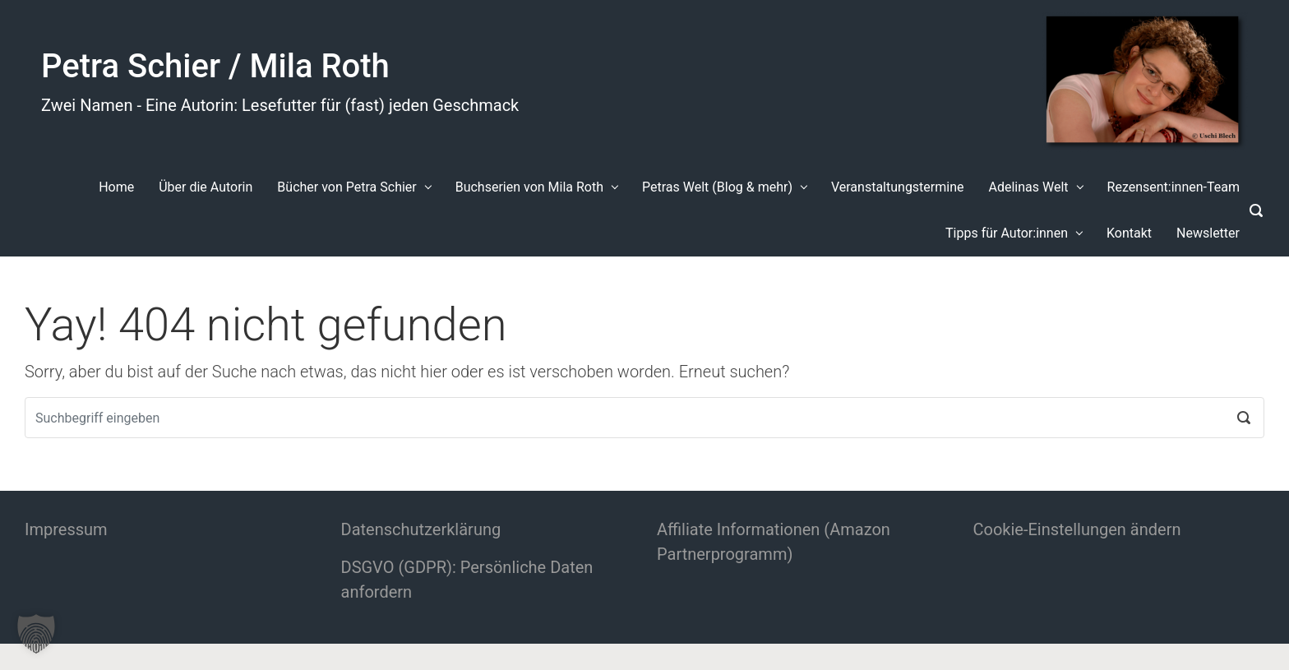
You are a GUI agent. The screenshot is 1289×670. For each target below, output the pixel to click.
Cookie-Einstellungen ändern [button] (1077, 529)
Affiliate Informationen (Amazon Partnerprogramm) (773, 542)
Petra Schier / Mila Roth (215, 66)
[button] (36, 634)
